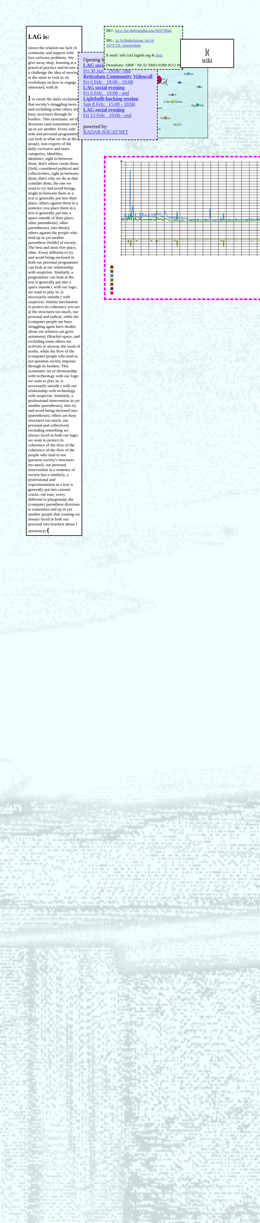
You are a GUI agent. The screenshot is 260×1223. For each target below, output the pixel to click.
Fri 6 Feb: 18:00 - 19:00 (117, 79)
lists (159, 55)
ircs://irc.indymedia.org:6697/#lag (143, 30)
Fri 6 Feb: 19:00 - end (106, 90)
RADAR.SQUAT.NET (105, 132)
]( (207, 55)
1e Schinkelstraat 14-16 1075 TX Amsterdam (130, 43)
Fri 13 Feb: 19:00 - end (107, 112)
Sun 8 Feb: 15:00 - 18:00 (110, 101)
